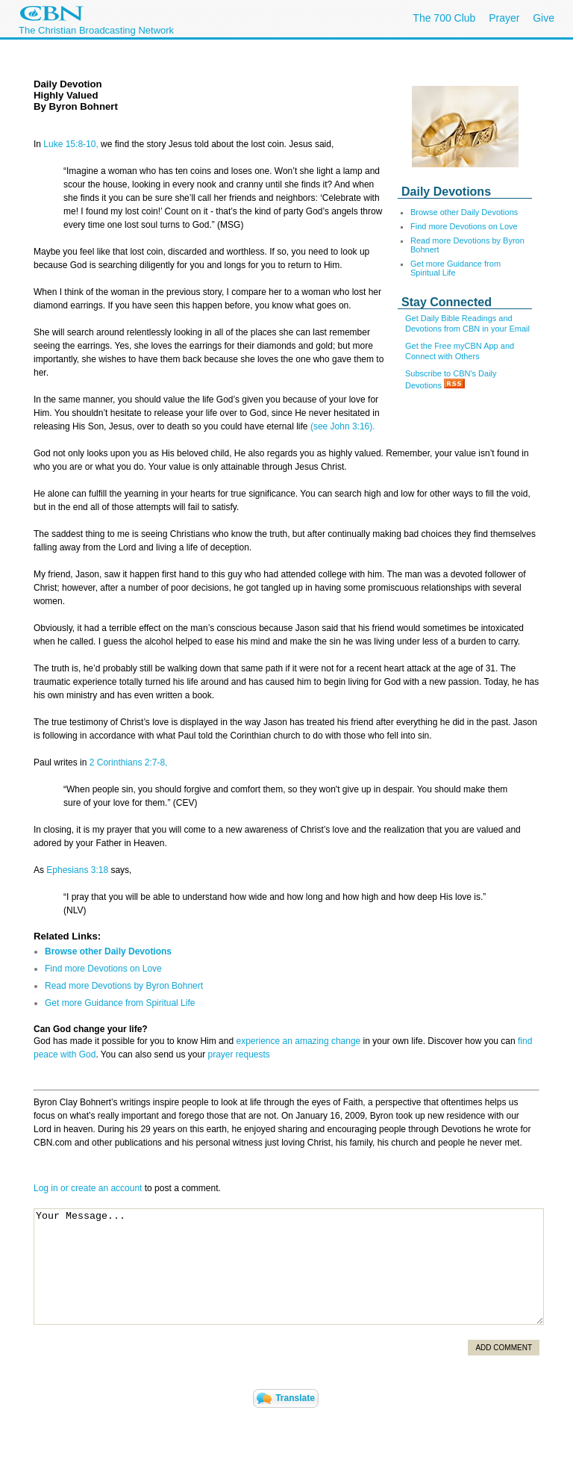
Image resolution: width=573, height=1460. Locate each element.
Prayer (504, 18)
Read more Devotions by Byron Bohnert (124, 986)
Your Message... (289, 1266)
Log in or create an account (88, 1188)
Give (543, 18)
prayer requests (239, 1054)
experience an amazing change (298, 1041)
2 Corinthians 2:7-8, (129, 762)
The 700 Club (444, 18)
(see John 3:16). (341, 426)
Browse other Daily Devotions (464, 212)
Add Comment (503, 1347)
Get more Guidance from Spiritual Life (455, 268)
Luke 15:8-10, (72, 144)
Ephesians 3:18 (77, 870)
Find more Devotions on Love (464, 226)
